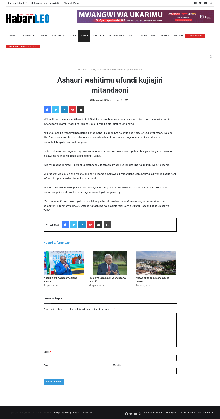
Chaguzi (43, 35)
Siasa (71, 35)
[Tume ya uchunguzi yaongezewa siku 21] (109, 263)
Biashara (97, 35)
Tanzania (27, 35)
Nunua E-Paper (71, 3)
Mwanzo (13, 35)
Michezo (178, 35)
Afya (131, 35)
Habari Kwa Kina (147, 35)
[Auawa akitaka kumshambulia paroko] (156, 263)
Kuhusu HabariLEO (17, 3)
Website (117, 365)
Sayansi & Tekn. (116, 35)
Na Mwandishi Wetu (101, 100)
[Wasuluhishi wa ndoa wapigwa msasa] (64, 263)
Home (82, 69)
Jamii (83, 35)
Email (47, 365)
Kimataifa (56, 35)
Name (47, 351)
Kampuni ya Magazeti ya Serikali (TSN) (73, 412)
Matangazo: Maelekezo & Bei (46, 3)
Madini (164, 35)
